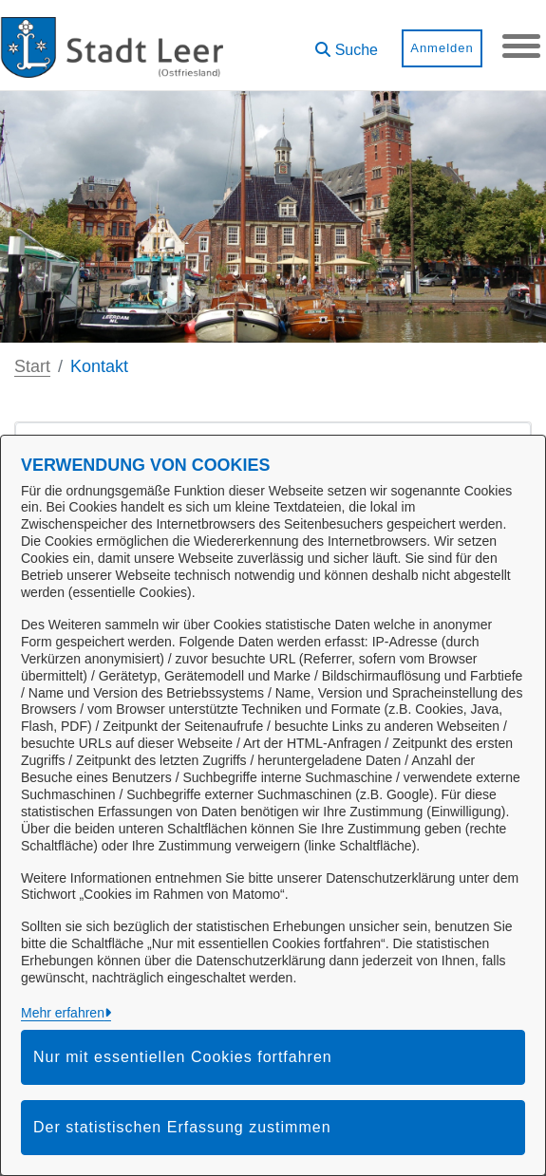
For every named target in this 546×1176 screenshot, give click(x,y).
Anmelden (442, 48)
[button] (346, 43)
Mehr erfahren (62, 1012)
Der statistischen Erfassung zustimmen (182, 1127)
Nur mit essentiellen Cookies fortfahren (182, 1057)
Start (32, 366)
